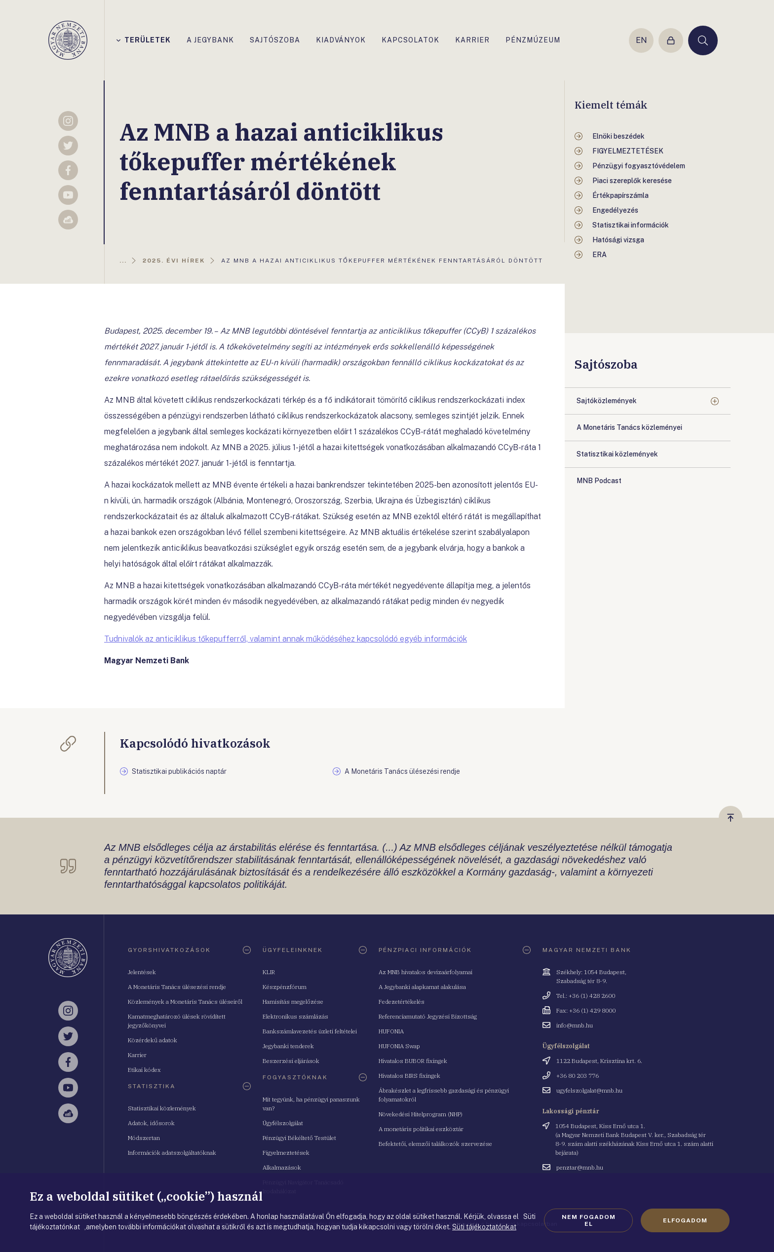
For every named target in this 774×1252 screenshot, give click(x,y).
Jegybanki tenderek (288, 1046)
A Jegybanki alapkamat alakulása (422, 986)
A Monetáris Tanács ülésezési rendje (177, 986)
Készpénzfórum (285, 986)
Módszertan (144, 1137)
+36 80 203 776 (577, 1075)
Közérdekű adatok (152, 1040)
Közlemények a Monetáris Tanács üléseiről (185, 1001)
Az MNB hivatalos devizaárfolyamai (425, 972)
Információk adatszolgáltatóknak (172, 1152)
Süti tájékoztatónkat (484, 1227)
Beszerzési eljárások (291, 1060)
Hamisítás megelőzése (293, 1001)
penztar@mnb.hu (579, 1167)
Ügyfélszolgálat (283, 1123)
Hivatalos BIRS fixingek (409, 1075)
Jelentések (142, 972)
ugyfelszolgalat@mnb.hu (589, 1090)
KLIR (269, 972)
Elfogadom (685, 1220)
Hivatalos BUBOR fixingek (413, 1060)
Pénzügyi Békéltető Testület (299, 1137)
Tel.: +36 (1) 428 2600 (585, 995)
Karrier (137, 1055)
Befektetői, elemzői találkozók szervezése (435, 1143)
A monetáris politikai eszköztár (421, 1129)
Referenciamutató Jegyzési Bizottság (428, 1016)
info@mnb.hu (574, 1025)
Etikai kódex (144, 1069)
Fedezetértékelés (402, 1001)
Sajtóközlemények (607, 401)
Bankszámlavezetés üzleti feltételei (310, 1031)
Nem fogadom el (589, 1220)
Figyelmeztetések (286, 1152)
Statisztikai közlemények (162, 1108)
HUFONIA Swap (399, 1046)
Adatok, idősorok (151, 1123)
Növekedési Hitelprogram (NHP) (421, 1114)
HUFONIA (391, 1031)
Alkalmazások (282, 1167)
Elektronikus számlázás (295, 1016)
